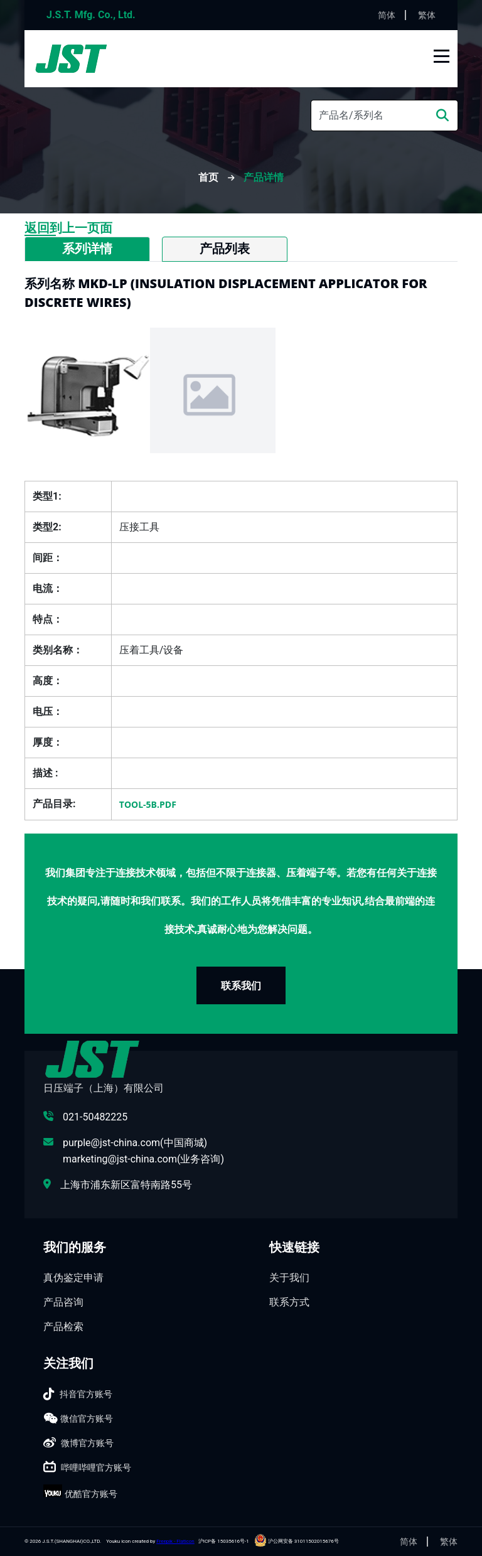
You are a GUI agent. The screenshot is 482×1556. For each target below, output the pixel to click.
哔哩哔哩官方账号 (96, 1467)
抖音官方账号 (86, 1394)
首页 (209, 177)
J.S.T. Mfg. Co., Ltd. (91, 15)
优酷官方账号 (91, 1494)
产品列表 (225, 248)
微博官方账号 (87, 1443)
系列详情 (87, 248)
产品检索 (63, 1327)
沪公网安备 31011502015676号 (296, 1541)
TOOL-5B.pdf (147, 804)
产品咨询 (63, 1302)
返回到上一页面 (68, 228)
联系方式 (289, 1302)
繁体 (427, 15)
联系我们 (241, 985)
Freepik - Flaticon (175, 1541)
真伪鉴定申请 (73, 1278)
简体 (386, 15)
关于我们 (289, 1278)
